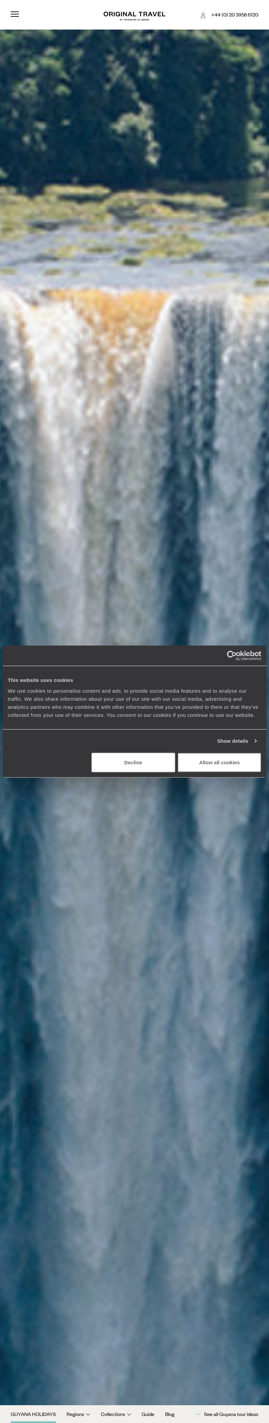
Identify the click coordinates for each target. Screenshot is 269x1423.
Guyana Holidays (33, 1414)
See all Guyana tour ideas (225, 1414)
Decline (133, 762)
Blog (170, 1414)
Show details (232, 741)
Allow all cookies (219, 762)
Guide (148, 1414)
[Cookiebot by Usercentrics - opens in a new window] (231, 656)
